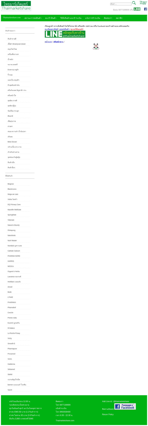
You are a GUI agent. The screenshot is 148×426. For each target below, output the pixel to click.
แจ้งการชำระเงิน (92, 18)
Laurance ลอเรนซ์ (14, 277)
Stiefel (10, 374)
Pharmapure (12, 349)
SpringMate (12, 215)
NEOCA (11, 266)
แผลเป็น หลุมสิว (13, 80)
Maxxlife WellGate (14, 210)
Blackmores (12, 189)
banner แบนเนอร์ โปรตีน (17, 385)
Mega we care (13, 194)
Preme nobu (12, 318)
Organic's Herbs (14, 271)
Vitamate (11, 220)
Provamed (11, 354)
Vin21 (10, 359)
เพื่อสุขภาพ (12, 121)
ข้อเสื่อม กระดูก (13, 111)
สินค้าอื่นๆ (11, 167)
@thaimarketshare (121, 401)
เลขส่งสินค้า (64, 29)
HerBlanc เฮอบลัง (14, 282)
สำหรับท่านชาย (13, 152)
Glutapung (11, 230)
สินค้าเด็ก (11, 162)
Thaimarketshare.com (12, 17)
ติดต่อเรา (108, 18)
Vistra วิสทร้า (12, 199)
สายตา (10, 126)
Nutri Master (12, 240)
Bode (10, 292)
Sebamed (11, 369)
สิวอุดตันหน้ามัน (14, 85)
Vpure (10, 390)
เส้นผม (10, 137)
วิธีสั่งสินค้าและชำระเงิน (70, 18)
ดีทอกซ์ (10, 116)
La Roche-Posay (14, 333)
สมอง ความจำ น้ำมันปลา (17, 131)
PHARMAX (12, 302)
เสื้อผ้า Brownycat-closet (16, 44)
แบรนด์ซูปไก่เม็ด (14, 380)
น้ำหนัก (10, 59)
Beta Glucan (12, 142)
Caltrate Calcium (14, 251)
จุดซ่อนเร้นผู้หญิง (14, 157)
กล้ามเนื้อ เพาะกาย (14, 147)
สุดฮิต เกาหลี (12, 101)
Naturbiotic (12, 235)
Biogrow (11, 184)
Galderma (11, 364)
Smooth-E (11, 343)
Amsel (10, 287)
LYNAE (10, 297)
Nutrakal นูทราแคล (15, 246)
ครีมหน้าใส (12, 95)
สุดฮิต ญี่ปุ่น (12, 106)
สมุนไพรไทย (12, 49)
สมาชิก (119, 18)
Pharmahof (12, 307)
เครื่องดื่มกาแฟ (13, 54)
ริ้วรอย (10, 75)
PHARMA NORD (14, 256)
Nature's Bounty (14, 225)
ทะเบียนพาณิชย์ (51, 29)
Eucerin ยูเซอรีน (14, 323)
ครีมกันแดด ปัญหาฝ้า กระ (17, 90)
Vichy (10, 338)
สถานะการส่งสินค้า (32, 18)
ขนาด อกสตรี (13, 64)
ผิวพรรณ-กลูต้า (13, 70)
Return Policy (108, 414)
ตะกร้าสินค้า (50, 18)
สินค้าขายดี (12, 39)
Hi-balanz (11, 328)
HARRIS (11, 261)
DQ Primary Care (14, 204)
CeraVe (10, 313)
